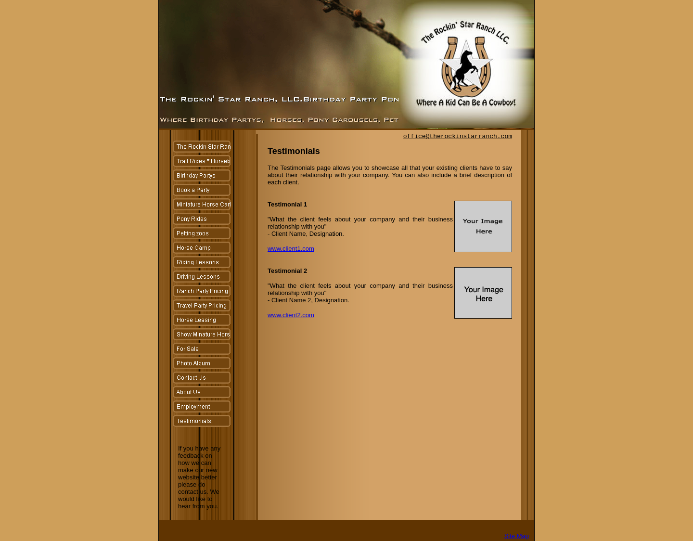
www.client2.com (291, 315)
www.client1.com (291, 248)
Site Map (516, 536)
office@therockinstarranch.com (457, 136)
